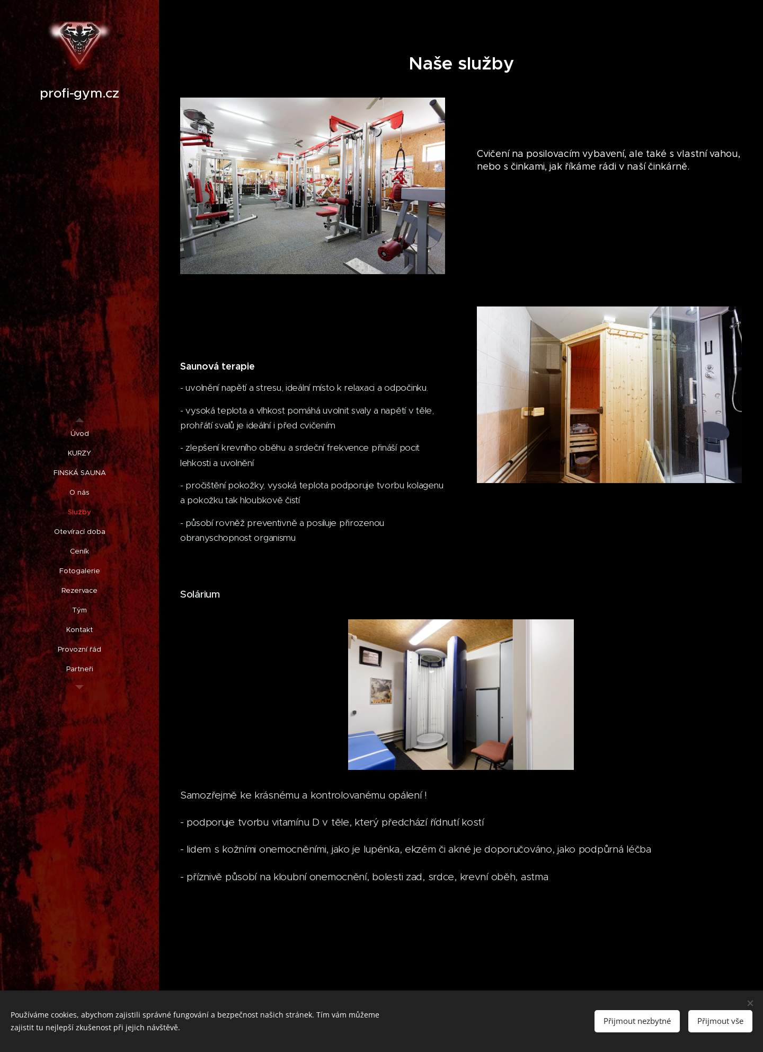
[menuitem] (79, 433)
